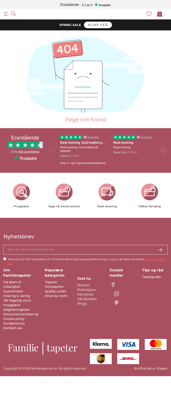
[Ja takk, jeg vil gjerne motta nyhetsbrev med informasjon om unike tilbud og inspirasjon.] (85, 250)
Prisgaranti (12, 305)
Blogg (82, 303)
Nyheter (83, 285)
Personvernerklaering (20, 314)
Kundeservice (14, 323)
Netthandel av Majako (151, 368)
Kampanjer (85, 294)
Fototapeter (54, 287)
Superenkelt (13, 291)
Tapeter (51, 282)
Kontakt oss (12, 328)
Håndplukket (87, 299)
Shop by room (56, 296)
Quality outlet (55, 291)
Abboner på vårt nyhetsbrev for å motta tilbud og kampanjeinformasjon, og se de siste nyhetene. (86, 261)
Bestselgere (86, 290)
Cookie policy (13, 319)
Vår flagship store (17, 300)
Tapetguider (151, 277)
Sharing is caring (16, 296)
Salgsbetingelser (16, 310)
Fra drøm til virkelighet (12, 284)
